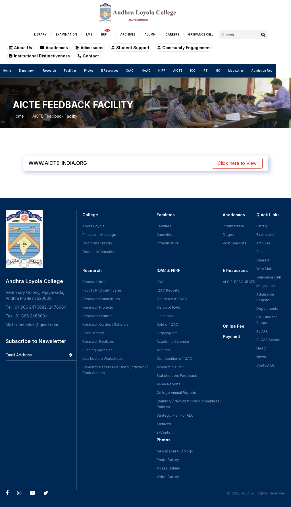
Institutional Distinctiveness (249, 47)
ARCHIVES (142, 34)
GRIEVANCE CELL (215, 34)
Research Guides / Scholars (105, 324)
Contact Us (265, 365)
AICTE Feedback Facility (54, 116)
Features (164, 226)
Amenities (165, 234)
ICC (203, 70)
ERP (121, 33)
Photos (92, 70)
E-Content (165, 432)
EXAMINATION (81, 34)
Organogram (167, 333)
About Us (20, 47)
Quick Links (268, 214)
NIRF (170, 70)
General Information (98, 252)
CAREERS (187, 34)
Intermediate (233, 226)
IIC (231, 70)
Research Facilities (98, 341)
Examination (266, 234)
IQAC (136, 70)
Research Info (94, 282)
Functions (165, 316)
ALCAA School (268, 340)
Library (262, 226)
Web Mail (264, 269)
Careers (263, 260)
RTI (217, 70)
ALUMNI (165, 34)
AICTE (187, 70)
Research (51, 70)
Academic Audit (170, 367)
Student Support (130, 47)
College (90, 214)
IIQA (160, 282)
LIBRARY (55, 34)
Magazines (249, 70)
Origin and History (97, 243)
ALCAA (262, 331)
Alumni (261, 252)
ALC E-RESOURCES (239, 282)
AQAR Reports (168, 384)
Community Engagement (184, 47)
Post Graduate (235, 243)
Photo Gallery (168, 460)
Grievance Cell (268, 277)
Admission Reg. (277, 70)
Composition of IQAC (174, 358)
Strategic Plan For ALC (175, 415)
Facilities (73, 70)
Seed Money (93, 333)
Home (7, 70)
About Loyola (93, 226)
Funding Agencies (97, 350)
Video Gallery (168, 477)
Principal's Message (99, 234)
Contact (19, 55)
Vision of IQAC (169, 307)
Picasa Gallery (168, 468)
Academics (54, 47)
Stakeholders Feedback (177, 375)
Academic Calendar (173, 341)
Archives (164, 424)
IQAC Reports (168, 290)
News (261, 357)
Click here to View (237, 163)
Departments (267, 308)
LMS (104, 34)
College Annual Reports (176, 392)
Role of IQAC (167, 324)
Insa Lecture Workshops (102, 358)
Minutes (163, 350)
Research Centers (97, 316)
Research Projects (97, 307)
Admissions (89, 47)
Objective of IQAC (172, 299)
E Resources (114, 70)
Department (28, 70)
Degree (229, 234)
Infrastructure (168, 243)
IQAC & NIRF (168, 270)
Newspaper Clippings (175, 451)
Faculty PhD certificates (102, 290)
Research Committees (101, 299)
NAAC (153, 70)
